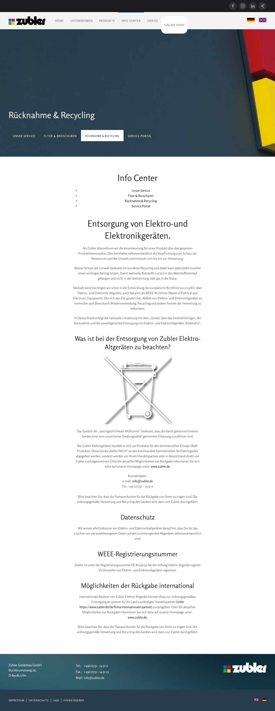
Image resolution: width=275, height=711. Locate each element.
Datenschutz (39, 700)
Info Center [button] (131, 20)
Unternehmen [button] (81, 20)
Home (59, 20)
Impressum (16, 700)
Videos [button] (152, 20)
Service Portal (140, 136)
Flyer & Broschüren (60, 136)
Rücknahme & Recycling (141, 201)
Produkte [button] (107, 20)
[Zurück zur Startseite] (27, 20)
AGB (56, 700)
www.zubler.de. (160, 466)
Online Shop (174, 25)
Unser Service (24, 136)
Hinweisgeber (73, 700)
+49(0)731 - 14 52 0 (96, 666)
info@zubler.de (142, 481)
